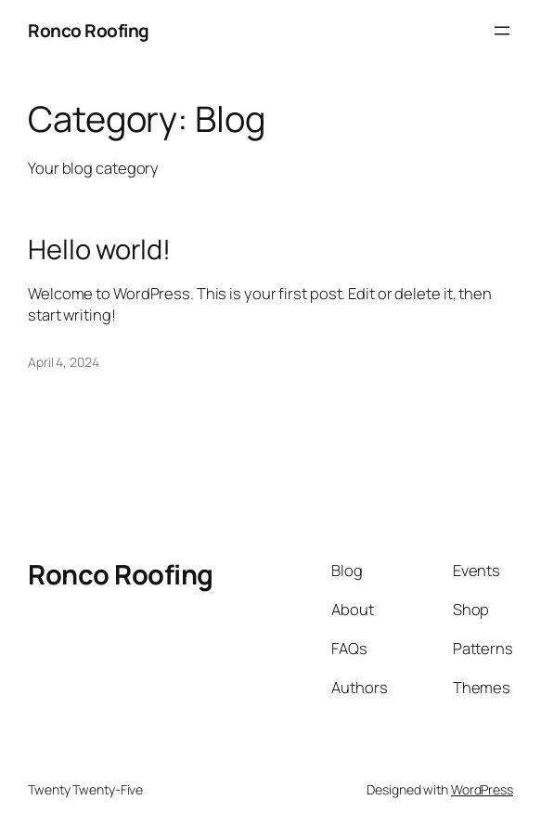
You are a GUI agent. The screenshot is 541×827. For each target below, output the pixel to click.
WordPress (482, 789)
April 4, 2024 (63, 362)
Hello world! (99, 249)
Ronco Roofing (88, 31)
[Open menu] (502, 31)
